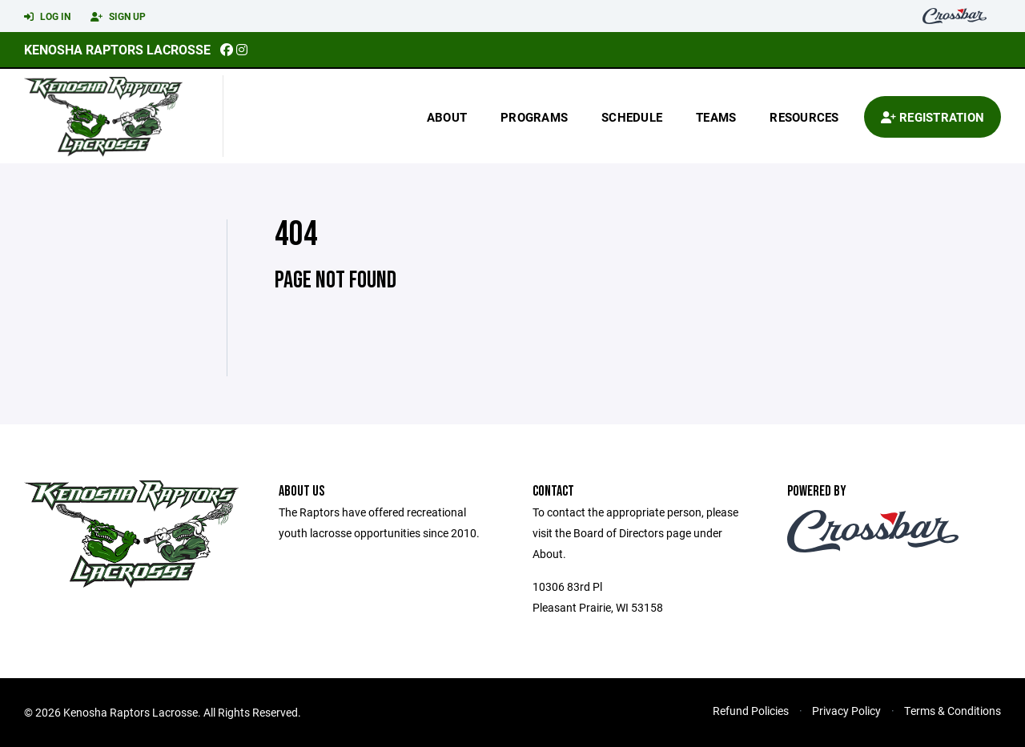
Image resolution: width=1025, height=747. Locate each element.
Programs (534, 117)
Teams (716, 117)
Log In (47, 17)
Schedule (631, 117)
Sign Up (118, 17)
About (447, 117)
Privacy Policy (846, 710)
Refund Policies (751, 710)
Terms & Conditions (952, 710)
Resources (804, 117)
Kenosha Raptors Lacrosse (117, 49)
